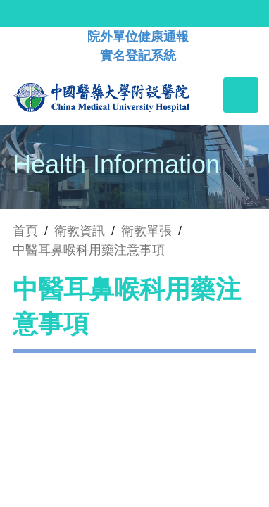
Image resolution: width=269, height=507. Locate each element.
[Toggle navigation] (240, 95)
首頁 (25, 231)
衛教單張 (146, 231)
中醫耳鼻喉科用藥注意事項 (89, 250)
